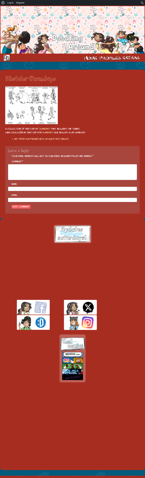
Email (14, 195)
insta (74, 322)
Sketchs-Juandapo (30, 79)
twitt (74, 307)
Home (90, 57)
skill (27, 322)
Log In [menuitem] (10, 2)
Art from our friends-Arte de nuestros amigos (40, 139)
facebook (27, 307)
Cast (109, 57)
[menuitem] (3, 3)
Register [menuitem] (20, 2)
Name (14, 184)
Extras (131, 57)
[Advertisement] (72, 271)
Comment (17, 161)
